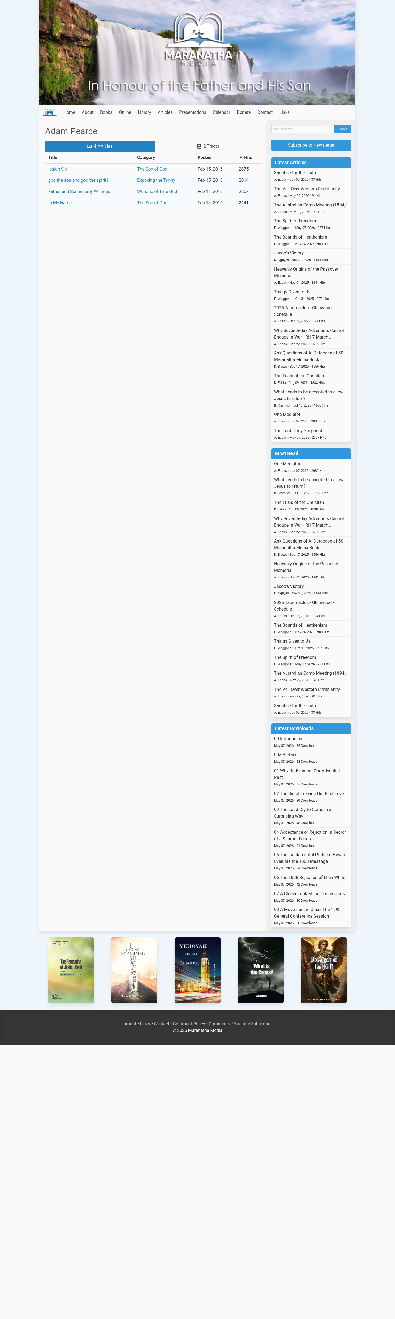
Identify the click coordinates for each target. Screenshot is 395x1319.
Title (52, 157)
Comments (219, 1023)
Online (125, 112)
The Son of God (152, 169)
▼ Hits (245, 157)
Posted (205, 157)
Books (106, 112)
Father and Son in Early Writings (79, 191)
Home (69, 112)
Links (284, 112)
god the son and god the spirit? (78, 180)
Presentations (192, 112)
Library (144, 112)
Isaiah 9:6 (57, 169)
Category (146, 157)
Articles (165, 112)
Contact (265, 112)
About (88, 112)
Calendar (221, 112)
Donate (244, 112)
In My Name (60, 202)
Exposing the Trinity (156, 180)
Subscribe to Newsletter (311, 145)
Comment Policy (189, 1023)
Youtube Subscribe (252, 1023)
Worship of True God (157, 191)
